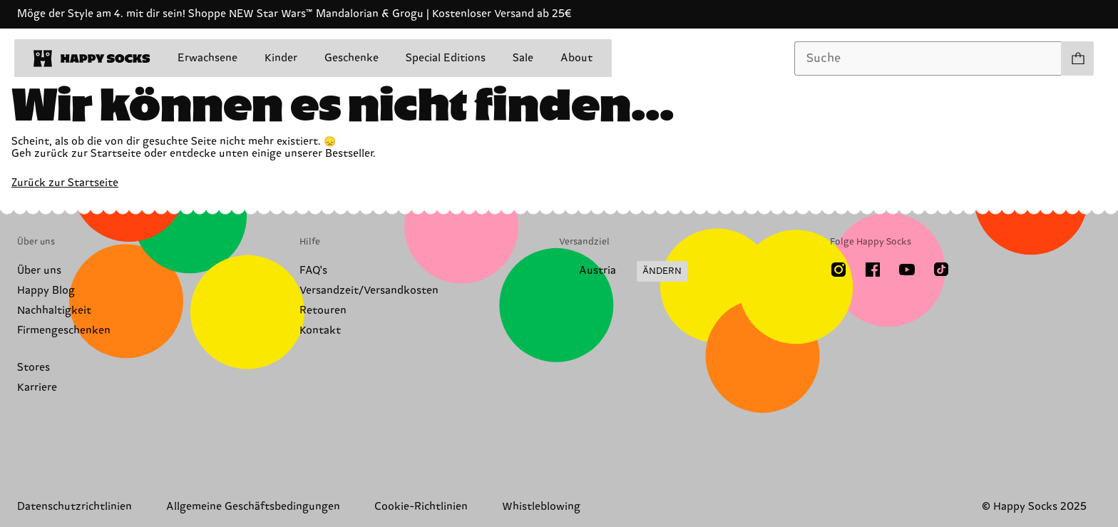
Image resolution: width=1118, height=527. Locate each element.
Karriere (37, 388)
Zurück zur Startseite (64, 183)
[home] (92, 58)
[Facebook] (873, 269)
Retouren (323, 311)
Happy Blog (46, 291)
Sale (523, 58)
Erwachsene (207, 58)
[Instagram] (838, 269)
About (576, 58)
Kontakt (320, 330)
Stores (33, 368)
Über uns (39, 271)
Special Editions (446, 58)
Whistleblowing (541, 507)
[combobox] (928, 58)
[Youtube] (907, 269)
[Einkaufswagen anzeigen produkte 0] (1077, 58)
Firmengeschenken (64, 330)
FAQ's (313, 271)
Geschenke (351, 58)
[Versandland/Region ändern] (623, 271)
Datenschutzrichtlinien (74, 507)
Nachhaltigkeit (54, 311)
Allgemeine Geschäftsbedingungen (253, 507)
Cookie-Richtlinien (421, 507)
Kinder (281, 58)
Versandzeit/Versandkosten (369, 291)
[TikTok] (941, 269)
